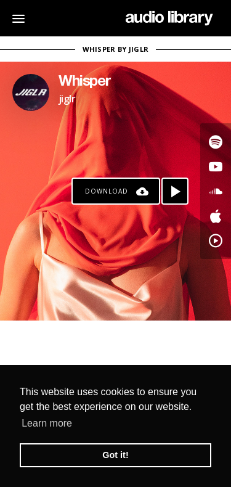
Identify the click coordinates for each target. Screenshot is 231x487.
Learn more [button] (47, 423)
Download (106, 191)
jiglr (67, 98)
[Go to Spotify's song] (215, 141)
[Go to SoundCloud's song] (215, 191)
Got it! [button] (115, 455)
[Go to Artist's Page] (30, 92)
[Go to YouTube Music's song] (215, 240)
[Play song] (174, 191)
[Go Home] (169, 18)
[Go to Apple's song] (215, 215)
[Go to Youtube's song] (215, 166)
